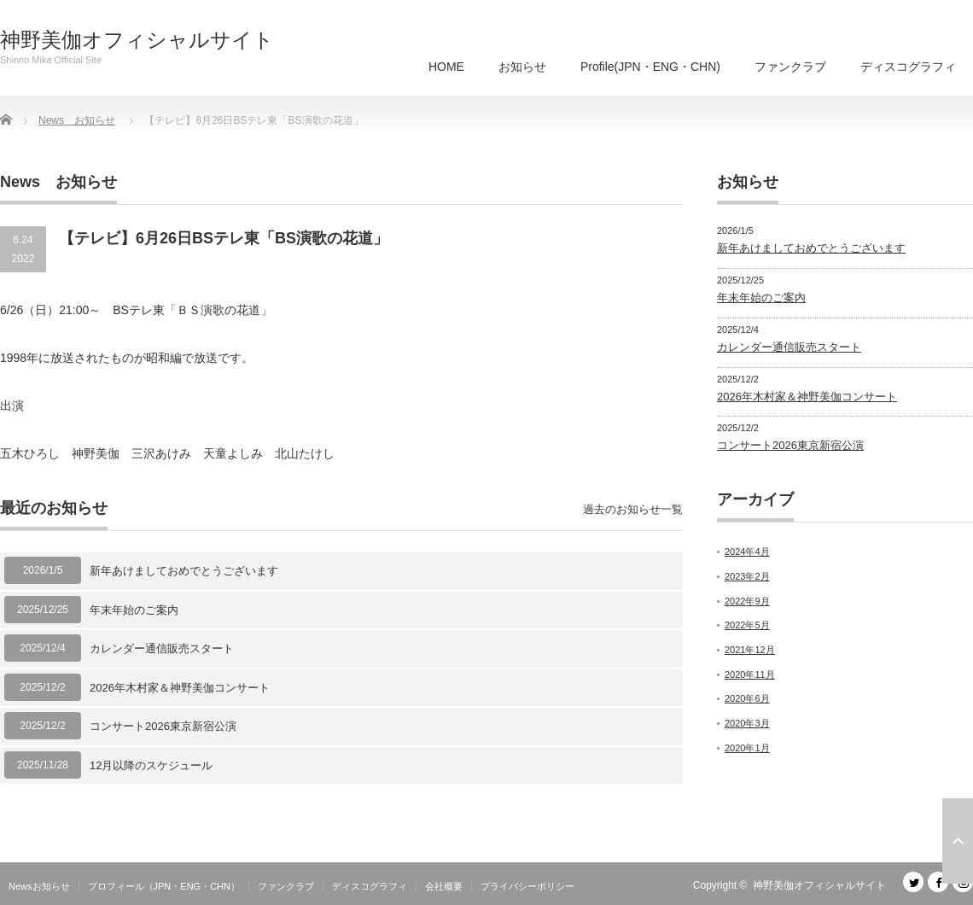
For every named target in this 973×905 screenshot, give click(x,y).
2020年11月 (750, 674)
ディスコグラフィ (908, 66)
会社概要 (444, 886)
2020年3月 (747, 723)
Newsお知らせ (39, 886)
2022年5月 (747, 625)
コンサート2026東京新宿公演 (163, 726)
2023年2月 (747, 576)
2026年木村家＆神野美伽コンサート (180, 687)
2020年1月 (747, 748)
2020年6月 (747, 698)
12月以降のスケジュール (151, 765)
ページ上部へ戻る (957, 841)
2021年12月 (750, 650)
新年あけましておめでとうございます (184, 570)
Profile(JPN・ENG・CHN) (650, 66)
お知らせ (522, 66)
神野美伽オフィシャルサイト (137, 40)
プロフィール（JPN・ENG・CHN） (164, 886)
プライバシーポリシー (527, 886)
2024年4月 (747, 551)
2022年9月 (747, 601)
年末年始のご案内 (134, 610)
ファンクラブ (790, 66)
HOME (446, 66)
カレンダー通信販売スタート (162, 648)
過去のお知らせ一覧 (633, 509)
